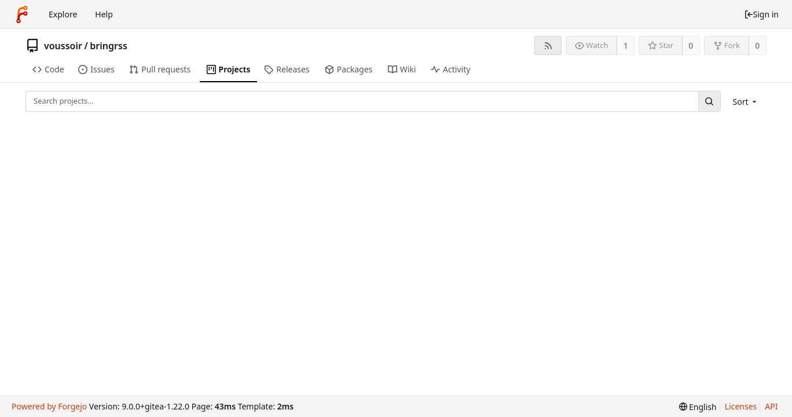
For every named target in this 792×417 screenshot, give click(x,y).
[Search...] (709, 101)
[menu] (746, 101)
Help (104, 14)
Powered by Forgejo (49, 406)
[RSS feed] (548, 45)
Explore (63, 14)
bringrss (108, 46)
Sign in (761, 14)
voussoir (63, 46)
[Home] (22, 14)
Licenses (741, 406)
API (771, 406)
